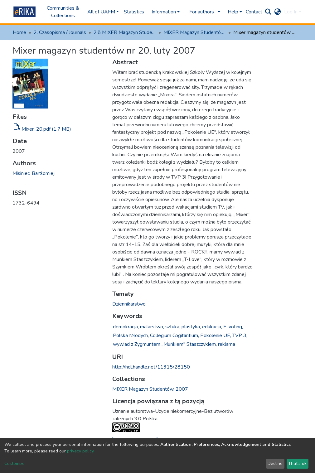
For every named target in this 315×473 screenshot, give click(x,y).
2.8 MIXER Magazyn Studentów (125, 32)
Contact (254, 11)
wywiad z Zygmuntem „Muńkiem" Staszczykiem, (165, 344)
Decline (275, 463)
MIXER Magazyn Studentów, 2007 (194, 32)
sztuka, (172, 326)
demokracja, (126, 326)
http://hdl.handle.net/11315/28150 (151, 367)
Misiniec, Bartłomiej (33, 173)
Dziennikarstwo (129, 304)
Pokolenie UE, (215, 335)
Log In (291, 11)
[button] (278, 12)
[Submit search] (268, 12)
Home (19, 32)
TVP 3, (239, 335)
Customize (14, 463)
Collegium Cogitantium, (174, 335)
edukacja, (212, 326)
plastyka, (191, 326)
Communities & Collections (63, 12)
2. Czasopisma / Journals (60, 32)
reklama (226, 344)
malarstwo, (152, 326)
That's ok (297, 463)
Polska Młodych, (131, 335)
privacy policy (80, 451)
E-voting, (233, 326)
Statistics (134, 11)
